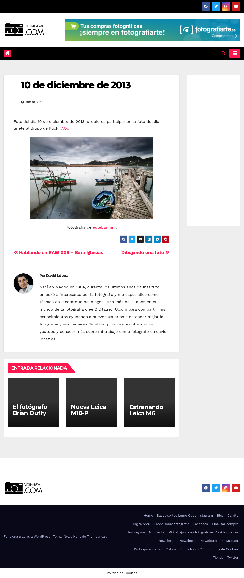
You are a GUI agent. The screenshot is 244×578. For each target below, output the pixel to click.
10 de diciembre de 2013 (75, 85)
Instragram (136, 532)
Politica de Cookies (223, 549)
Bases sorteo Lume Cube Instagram (185, 515)
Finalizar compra (225, 524)
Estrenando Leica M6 (146, 410)
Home (148, 515)
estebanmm (104, 227)
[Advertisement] (213, 149)
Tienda (218, 557)
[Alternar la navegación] (234, 53)
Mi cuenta (156, 532)
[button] (223, 53)
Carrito (232, 515)
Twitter (232, 557)
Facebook (200, 524)
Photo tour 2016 (192, 549)
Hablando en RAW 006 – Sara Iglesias (58, 252)
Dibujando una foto (145, 252)
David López (57, 275)
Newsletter (167, 541)
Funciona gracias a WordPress (27, 536)
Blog (220, 515)
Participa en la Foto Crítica (155, 549)
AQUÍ (66, 128)
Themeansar (96, 536)
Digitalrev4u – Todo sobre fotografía (161, 524)
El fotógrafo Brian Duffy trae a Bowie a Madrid (33, 416)
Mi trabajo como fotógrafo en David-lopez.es (203, 532)
